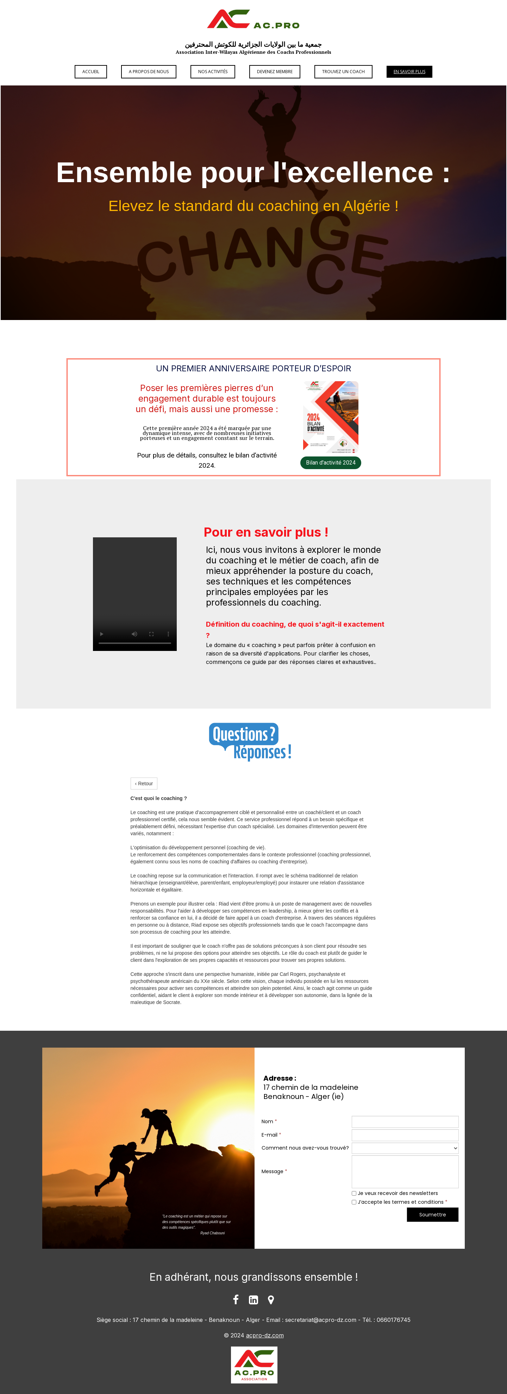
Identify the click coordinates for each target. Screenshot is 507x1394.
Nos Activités (212, 72)
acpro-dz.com (265, 1335)
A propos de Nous (149, 72)
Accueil (90, 72)
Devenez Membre (275, 72)
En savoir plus (409, 72)
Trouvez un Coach (343, 72)
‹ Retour (144, 783)
